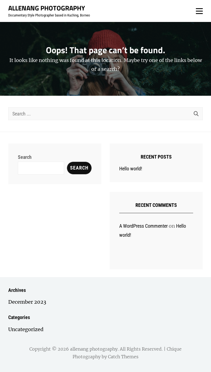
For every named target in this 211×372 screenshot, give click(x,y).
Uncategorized (25, 329)
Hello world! (130, 168)
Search (25, 157)
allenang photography (46, 8)
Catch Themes (123, 356)
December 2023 (27, 302)
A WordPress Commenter (143, 226)
